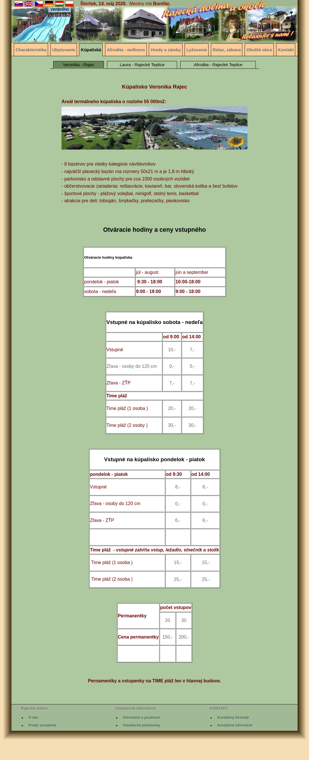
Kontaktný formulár (233, 718)
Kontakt (286, 49)
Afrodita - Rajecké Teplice (218, 64)
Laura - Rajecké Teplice (142, 64)
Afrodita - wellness (126, 49)
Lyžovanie (197, 49)
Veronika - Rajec (78, 64)
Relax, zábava (227, 49)
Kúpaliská (91, 49)
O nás (33, 718)
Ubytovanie (63, 49)
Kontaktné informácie (235, 725)
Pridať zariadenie (43, 725)
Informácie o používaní (141, 718)
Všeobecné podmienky (141, 725)
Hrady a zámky (166, 49)
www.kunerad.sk (166, 754)
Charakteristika (30, 49)
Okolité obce (259, 49)
